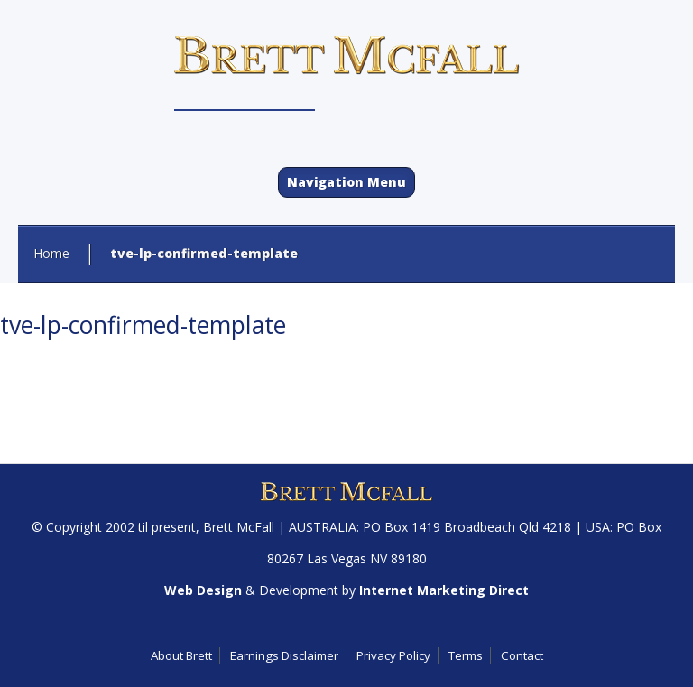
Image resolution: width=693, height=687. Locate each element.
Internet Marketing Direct (444, 590)
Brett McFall (238, 526)
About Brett (181, 655)
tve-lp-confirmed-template (143, 325)
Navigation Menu (346, 181)
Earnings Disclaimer (284, 655)
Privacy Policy (393, 655)
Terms (465, 655)
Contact (522, 655)
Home (51, 253)
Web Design (203, 590)
